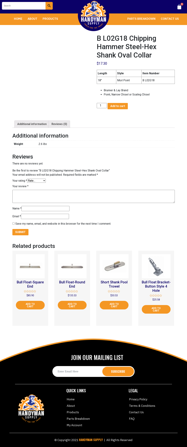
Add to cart (117, 106)
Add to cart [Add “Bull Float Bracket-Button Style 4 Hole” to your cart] (156, 309)
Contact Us (170, 19)
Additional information (32, 124)
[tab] (32, 124)
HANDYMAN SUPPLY (91, 440)
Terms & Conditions (142, 406)
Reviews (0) (59, 124)
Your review (20, 186)
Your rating (19, 180)
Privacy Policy (138, 399)
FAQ (132, 419)
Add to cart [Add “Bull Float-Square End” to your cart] (30, 305)
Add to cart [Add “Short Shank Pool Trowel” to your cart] (114, 305)
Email (16, 216)
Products (50, 19)
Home (18, 19)
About (32, 19)
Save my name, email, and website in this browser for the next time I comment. (63, 223)
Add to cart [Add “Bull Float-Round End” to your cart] (72, 305)
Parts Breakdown (141, 19)
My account (74, 425)
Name (16, 208)
